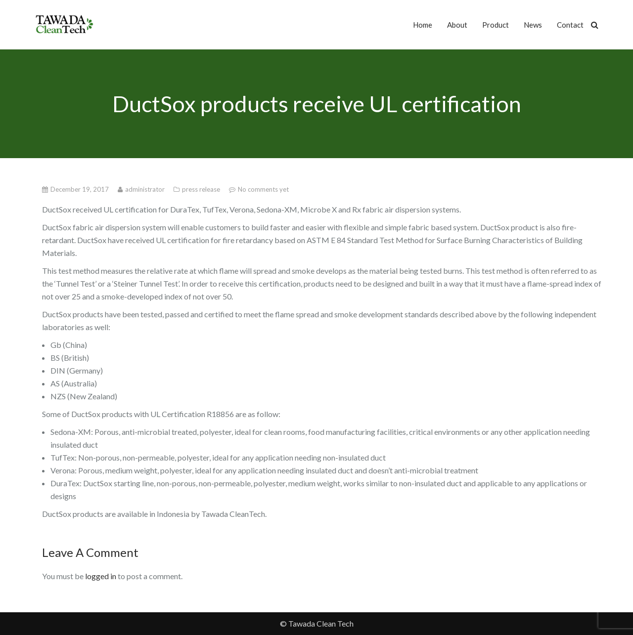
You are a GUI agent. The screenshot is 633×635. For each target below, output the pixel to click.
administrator (145, 189)
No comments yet (263, 189)
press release (202, 189)
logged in (100, 576)
